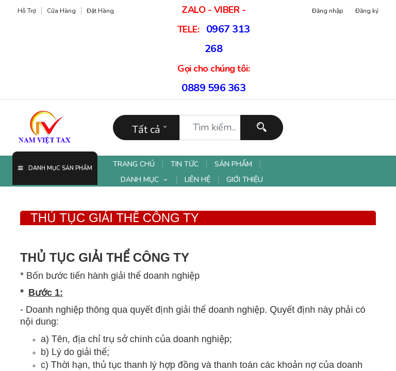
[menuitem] (138, 164)
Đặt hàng (100, 11)
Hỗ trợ (27, 11)
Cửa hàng (61, 11)
